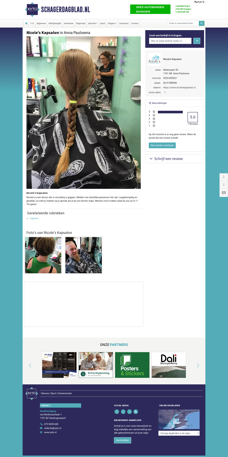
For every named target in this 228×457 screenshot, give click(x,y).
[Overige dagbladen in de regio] (179, 433)
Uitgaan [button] (111, 23)
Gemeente (68, 23)
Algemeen (41, 23)
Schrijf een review (166, 158)
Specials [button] (92, 23)
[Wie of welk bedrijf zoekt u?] (170, 41)
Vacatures (124, 23)
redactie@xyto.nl (52, 428)
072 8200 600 (51, 424)
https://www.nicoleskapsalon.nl (179, 87)
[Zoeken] (202, 23)
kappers (34, 218)
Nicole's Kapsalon (172, 59)
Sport (102, 23)
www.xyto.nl (50, 432)
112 (32, 23)
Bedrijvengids (55, 23)
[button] (26, 365)
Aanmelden (122, 440)
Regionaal (80, 23)
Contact (135, 23)
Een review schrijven (162, 145)
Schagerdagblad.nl (65, 9)
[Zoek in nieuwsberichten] (183, 23)
